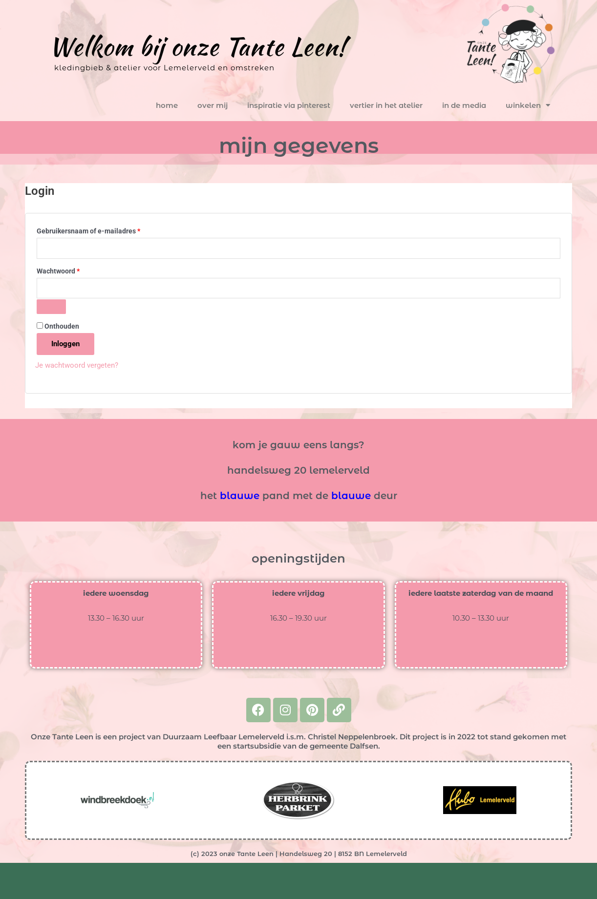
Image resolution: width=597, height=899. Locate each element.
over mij (212, 105)
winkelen (528, 105)
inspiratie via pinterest (288, 105)
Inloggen (65, 343)
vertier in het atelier (386, 105)
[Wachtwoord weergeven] (51, 306)
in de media (464, 105)
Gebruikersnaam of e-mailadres (99, 230)
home (167, 105)
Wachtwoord (69, 270)
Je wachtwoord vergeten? (76, 365)
